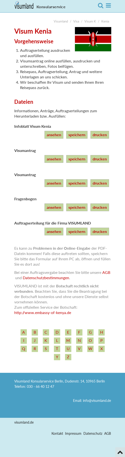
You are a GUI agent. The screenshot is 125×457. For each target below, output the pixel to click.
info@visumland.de (97, 400)
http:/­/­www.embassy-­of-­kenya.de (42, 312)
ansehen (54, 134)
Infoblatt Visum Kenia (32, 126)
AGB (106, 272)
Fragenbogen (25, 198)
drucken (100, 134)
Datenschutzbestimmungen (46, 277)
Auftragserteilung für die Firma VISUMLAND (52, 223)
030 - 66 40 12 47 (40, 386)
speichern (76, 134)
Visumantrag (25, 150)
